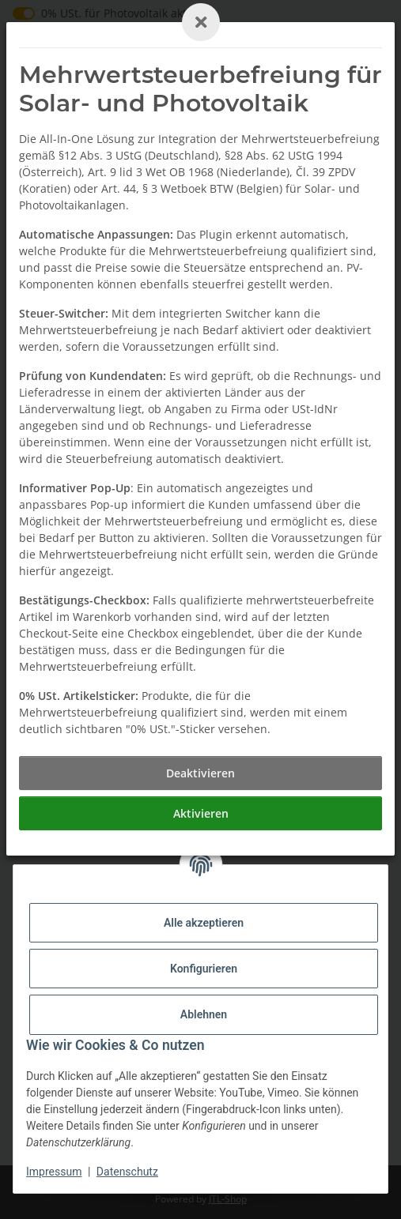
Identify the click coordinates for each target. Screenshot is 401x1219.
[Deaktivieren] (200, 773)
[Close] (201, 22)
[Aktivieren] (200, 813)
